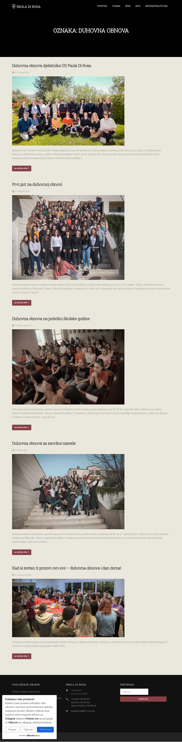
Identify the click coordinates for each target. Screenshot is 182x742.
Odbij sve (28, 729)
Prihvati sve (45, 729)
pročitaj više (21, 168)
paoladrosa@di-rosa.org (83, 711)
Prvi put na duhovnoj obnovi (37, 184)
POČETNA (102, 6)
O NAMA (116, 6)
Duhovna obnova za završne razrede (44, 443)
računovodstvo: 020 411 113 (83, 706)
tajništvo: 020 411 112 (80, 702)
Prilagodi (12, 729)
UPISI (128, 6)
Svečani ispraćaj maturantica (26, 692)
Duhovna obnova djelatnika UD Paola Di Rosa (51, 66)
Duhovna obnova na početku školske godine (51, 318)
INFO (137, 6)
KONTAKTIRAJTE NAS (156, 6)
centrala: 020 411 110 (80, 699)
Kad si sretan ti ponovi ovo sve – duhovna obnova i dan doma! (66, 568)
